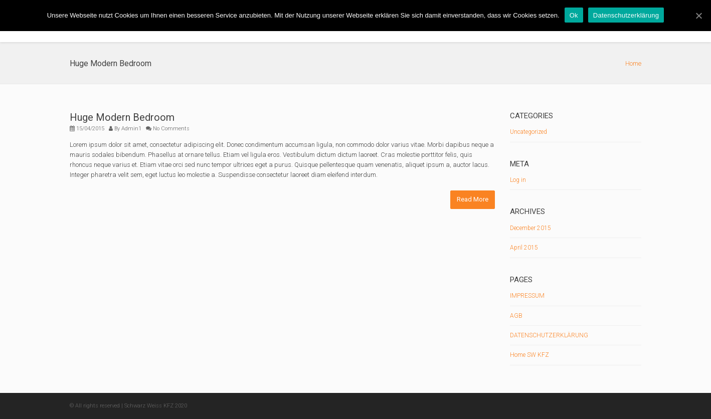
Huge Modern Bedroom (122, 117)
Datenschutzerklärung (626, 15)
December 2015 (530, 228)
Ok (574, 15)
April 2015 (524, 247)
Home (633, 63)
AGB (516, 315)
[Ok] (698, 16)
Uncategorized (528, 131)
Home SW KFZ (529, 354)
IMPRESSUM (527, 295)
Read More (472, 199)
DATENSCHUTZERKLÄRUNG (549, 335)
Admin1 (131, 128)
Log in (518, 179)
